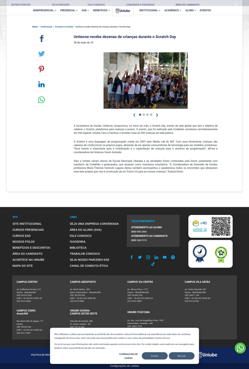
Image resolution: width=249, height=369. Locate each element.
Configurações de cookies (128, 355)
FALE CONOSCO (81, 236)
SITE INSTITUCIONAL (27, 224)
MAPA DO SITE (22, 266)
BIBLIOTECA (78, 247)
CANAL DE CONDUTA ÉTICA (89, 266)
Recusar (182, 355)
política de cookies (116, 338)
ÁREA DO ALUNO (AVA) (85, 230)
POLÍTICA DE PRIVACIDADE (45, 355)
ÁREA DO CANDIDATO (27, 254)
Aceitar (154, 355)
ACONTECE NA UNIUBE (28, 260)
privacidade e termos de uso (156, 338)
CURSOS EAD (21, 236)
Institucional (46, 27)
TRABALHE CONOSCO (85, 254)
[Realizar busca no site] (225, 3)
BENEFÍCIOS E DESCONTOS (31, 247)
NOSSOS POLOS (23, 241)
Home (35, 27)
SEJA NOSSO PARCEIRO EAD (89, 260)
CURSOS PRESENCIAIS (28, 230)
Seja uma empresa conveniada (94, 224)
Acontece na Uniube (64, 27)
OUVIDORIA (78, 241)
